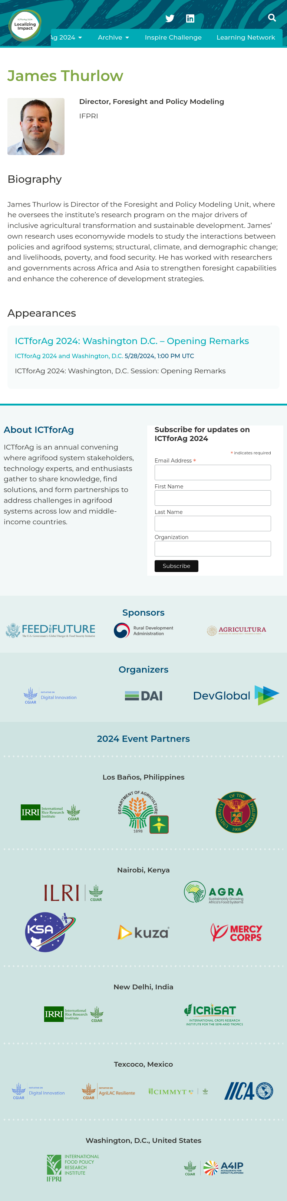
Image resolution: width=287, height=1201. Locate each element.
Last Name (169, 512)
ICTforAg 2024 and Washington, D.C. (69, 356)
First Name (169, 486)
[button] (272, 18)
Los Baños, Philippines (143, 777)
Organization (171, 537)
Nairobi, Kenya (143, 869)
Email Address (175, 460)
